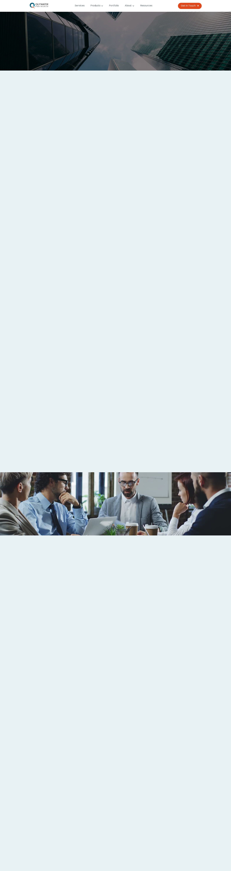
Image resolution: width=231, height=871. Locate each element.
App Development (105, 400)
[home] (39, 6)
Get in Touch (190, 6)
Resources (146, 6)
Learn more (115, 840)
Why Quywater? (127, 861)
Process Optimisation (48, 400)
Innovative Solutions (165, 400)
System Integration (165, 445)
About (108, 861)
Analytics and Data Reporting (54, 445)
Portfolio (114, 6)
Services (80, 6)
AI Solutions (100, 445)
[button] (97, 5)
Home (80, 861)
